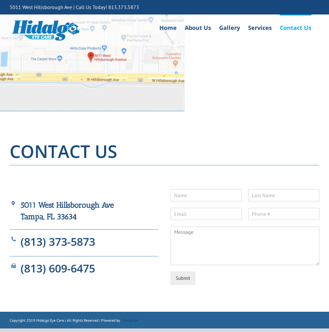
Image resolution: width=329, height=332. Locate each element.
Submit (183, 278)
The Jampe (129, 320)
